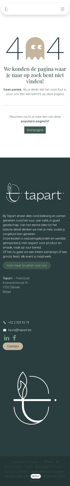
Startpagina (35, 130)
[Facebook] (14, 338)
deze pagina (55, 94)
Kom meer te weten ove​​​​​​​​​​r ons (27, 265)
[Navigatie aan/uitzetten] (62, 9)
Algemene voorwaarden (48, 471)
